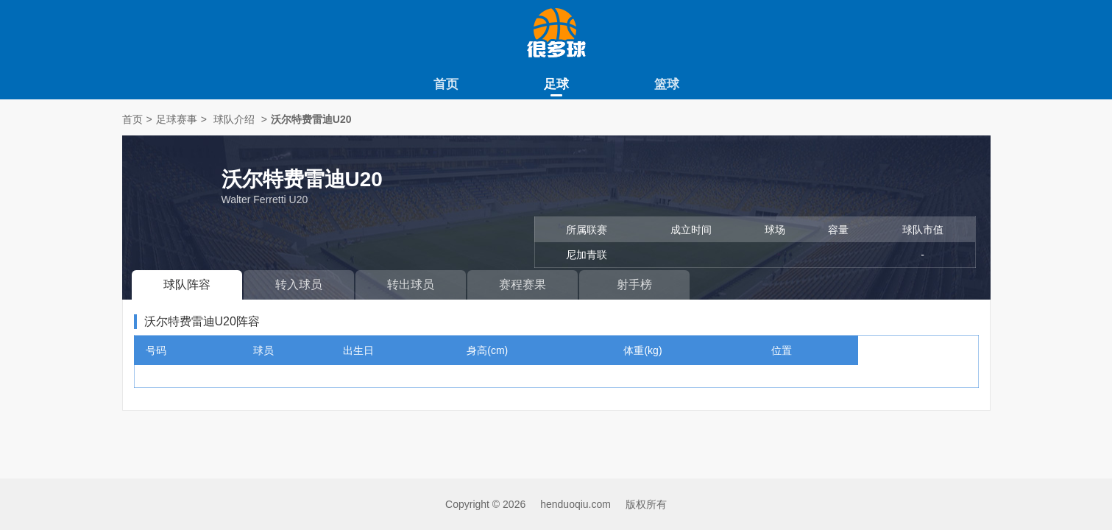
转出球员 (410, 284)
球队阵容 (186, 284)
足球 (556, 84)
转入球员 (298, 284)
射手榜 (634, 284)
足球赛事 (176, 119)
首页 (445, 84)
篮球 (666, 84)
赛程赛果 (522, 284)
